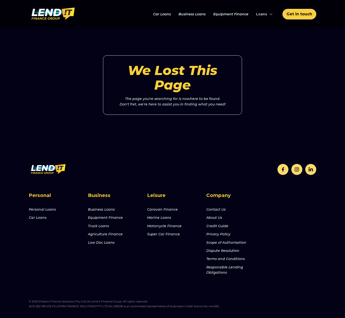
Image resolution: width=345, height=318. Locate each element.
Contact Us (216, 209)
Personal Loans (42, 209)
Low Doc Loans (101, 242)
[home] (53, 14)
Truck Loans (98, 226)
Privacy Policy (218, 234)
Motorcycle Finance (164, 226)
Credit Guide (217, 226)
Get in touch (299, 14)
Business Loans (192, 14)
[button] (264, 14)
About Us (214, 217)
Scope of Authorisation (226, 242)
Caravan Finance (162, 209)
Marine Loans (159, 217)
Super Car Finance (163, 234)
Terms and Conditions (225, 259)
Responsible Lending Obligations (224, 270)
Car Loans (162, 14)
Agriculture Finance (105, 234)
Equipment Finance (230, 14)
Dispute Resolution (222, 251)
